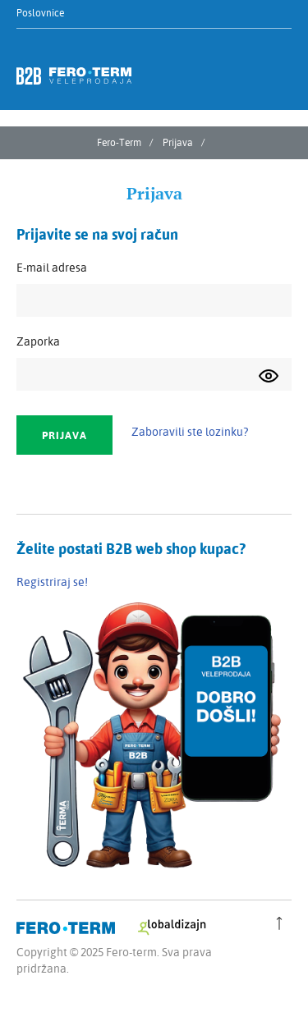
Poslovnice (40, 13)
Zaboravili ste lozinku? (189, 431)
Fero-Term (119, 142)
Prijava (178, 142)
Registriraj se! (52, 582)
